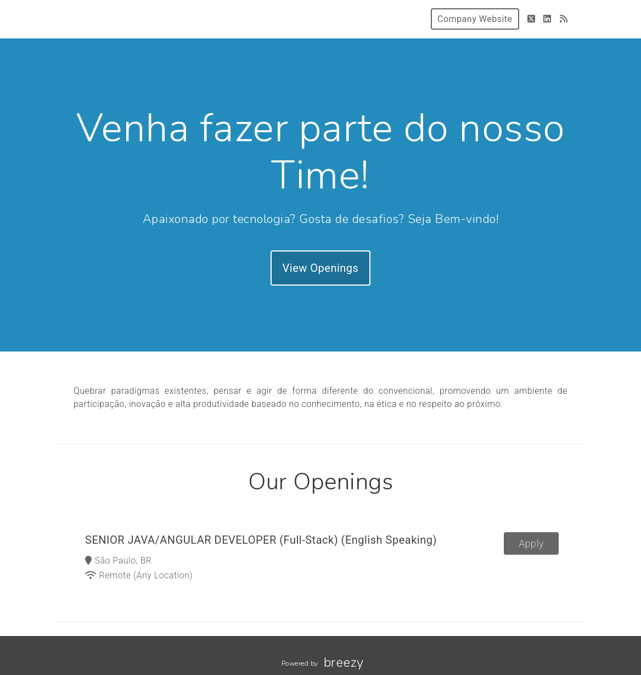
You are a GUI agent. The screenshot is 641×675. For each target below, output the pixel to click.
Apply (531, 543)
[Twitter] (531, 19)
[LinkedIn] (547, 19)
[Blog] (564, 19)
